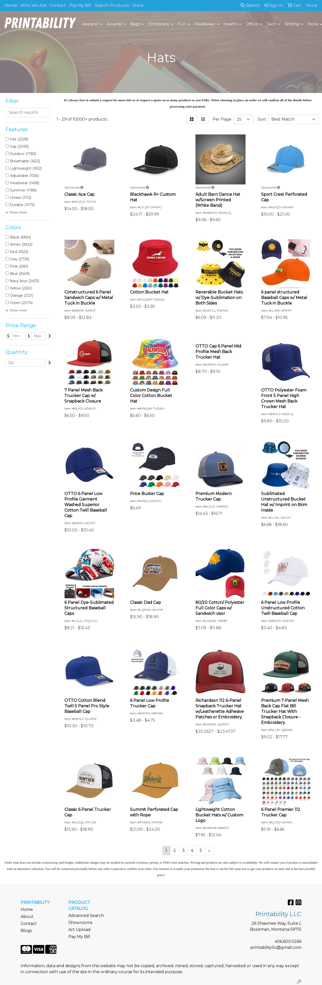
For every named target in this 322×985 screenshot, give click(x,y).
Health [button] (230, 24)
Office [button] (252, 24)
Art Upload (79, 929)
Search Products (112, 5)
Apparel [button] (91, 24)
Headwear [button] (204, 24)
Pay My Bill (80, 5)
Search (250, 5)
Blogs (26, 930)
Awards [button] (114, 24)
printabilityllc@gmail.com (275, 947)
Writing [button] (292, 24)
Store (137, 5)
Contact (58, 5)
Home (11, 5)
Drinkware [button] (158, 24)
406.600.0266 (288, 941)
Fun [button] (182, 24)
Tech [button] (271, 24)
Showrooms (80, 922)
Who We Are (33, 5)
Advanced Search (86, 915)
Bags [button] (135, 24)
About (27, 916)
